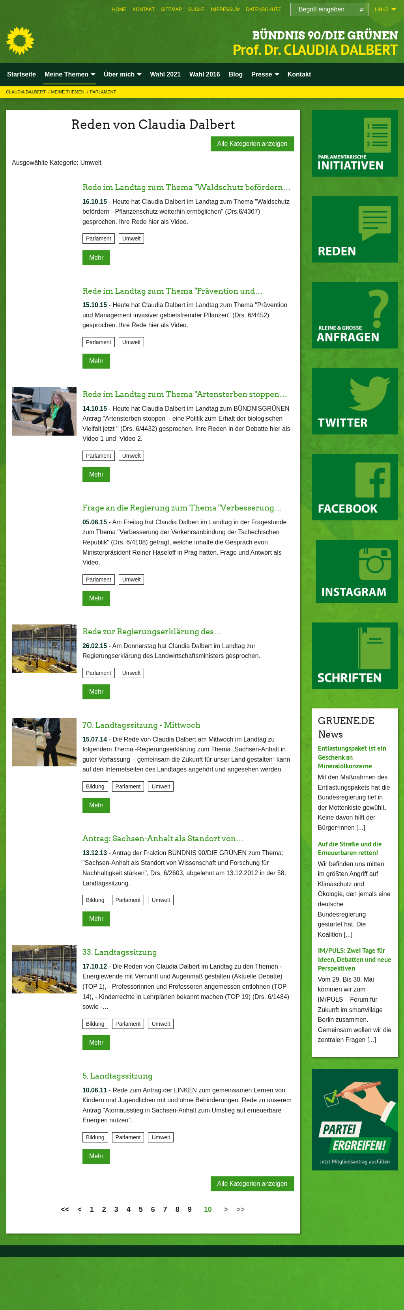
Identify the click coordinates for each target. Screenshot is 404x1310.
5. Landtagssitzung (125, 1128)
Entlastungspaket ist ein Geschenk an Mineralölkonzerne (355, 757)
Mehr (96, 270)
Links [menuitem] (382, 9)
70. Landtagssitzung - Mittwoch (154, 777)
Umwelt (131, 252)
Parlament (103, 91)
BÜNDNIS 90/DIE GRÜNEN (283, 33)
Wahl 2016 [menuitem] (204, 74)
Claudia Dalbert (26, 91)
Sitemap (171, 9)
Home (119, 9)
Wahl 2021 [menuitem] (165, 74)
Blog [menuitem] (236, 74)
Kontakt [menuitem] (299, 74)
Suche (196, 9)
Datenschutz (263, 9)
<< (65, 1263)
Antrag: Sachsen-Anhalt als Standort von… (180, 891)
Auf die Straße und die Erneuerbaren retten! (352, 848)
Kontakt (144, 9)
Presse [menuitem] (261, 74)
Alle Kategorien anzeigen (252, 143)
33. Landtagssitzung (127, 1004)
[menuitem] (119, 9)
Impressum (225, 9)
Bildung (95, 839)
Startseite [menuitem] (21, 74)
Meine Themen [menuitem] (66, 74)
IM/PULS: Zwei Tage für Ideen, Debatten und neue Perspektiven (353, 959)
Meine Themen (68, 91)
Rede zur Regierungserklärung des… (167, 683)
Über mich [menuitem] (119, 74)
